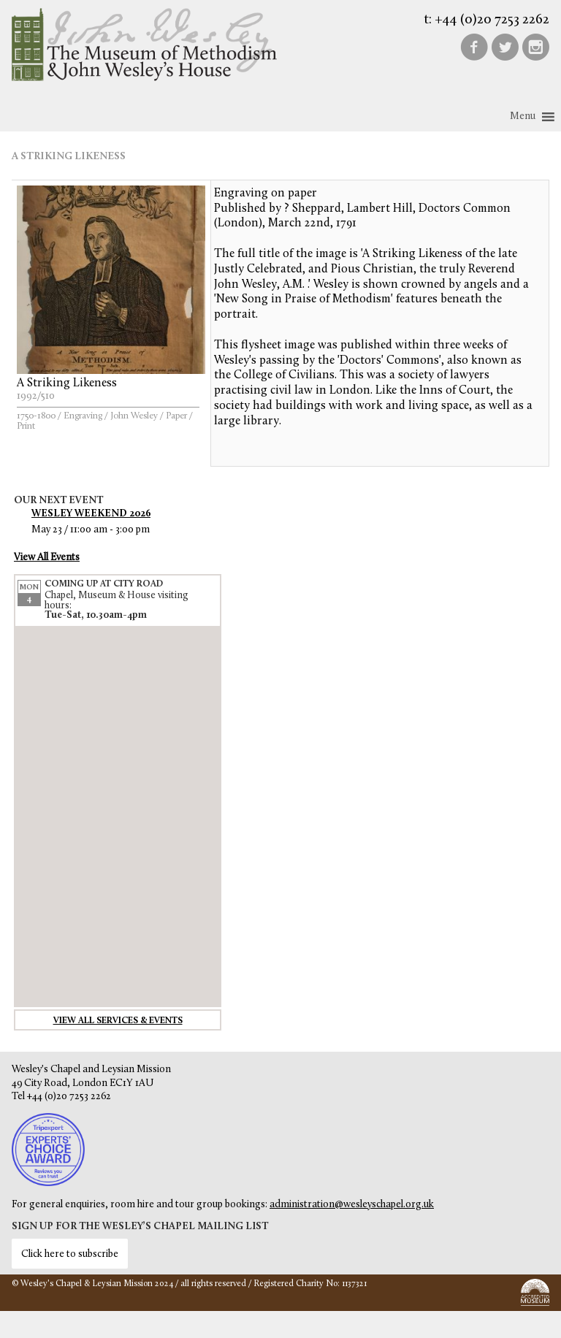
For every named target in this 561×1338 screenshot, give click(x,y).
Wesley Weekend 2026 (90, 513)
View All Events (47, 557)
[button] (522, 116)
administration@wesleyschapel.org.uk (352, 1204)
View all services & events (118, 1021)
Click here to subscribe (69, 1254)
